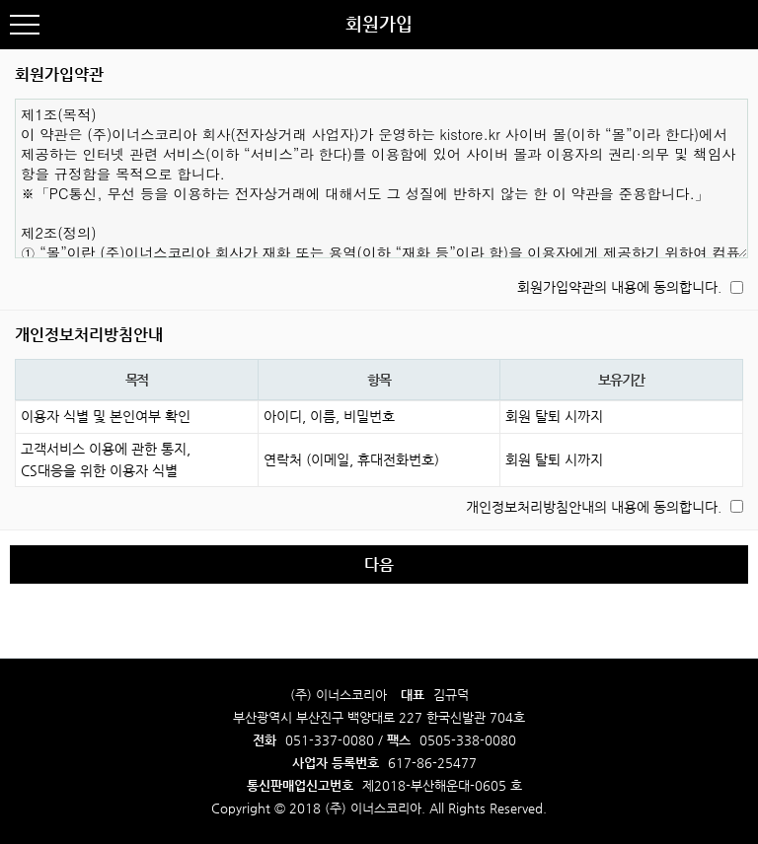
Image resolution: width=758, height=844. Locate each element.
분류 (24, 25)
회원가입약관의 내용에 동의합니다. (619, 287)
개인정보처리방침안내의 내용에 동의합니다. (593, 507)
